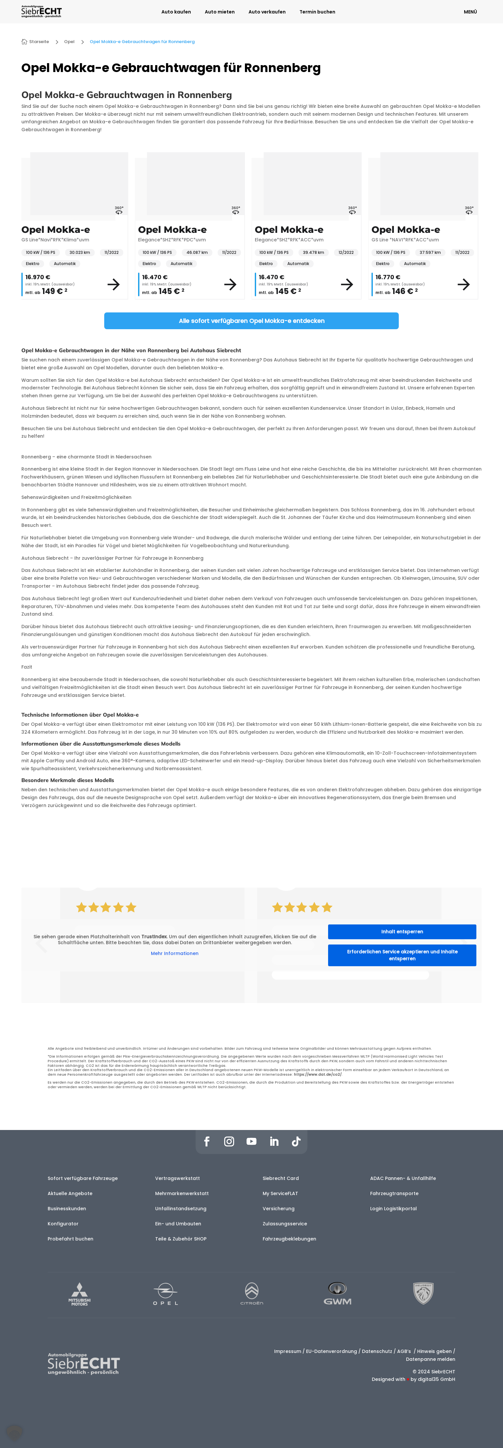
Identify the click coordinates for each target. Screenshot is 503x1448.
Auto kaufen (176, 12)
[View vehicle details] (114, 284)
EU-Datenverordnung (331, 1351)
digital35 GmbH (436, 1379)
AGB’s (404, 1351)
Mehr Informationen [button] (175, 954)
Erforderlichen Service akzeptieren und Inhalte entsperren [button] (402, 955)
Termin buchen (317, 12)
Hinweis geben (434, 1351)
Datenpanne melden (430, 1359)
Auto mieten (220, 12)
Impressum (287, 1351)
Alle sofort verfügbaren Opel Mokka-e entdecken (251, 321)
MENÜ (470, 12)
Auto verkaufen (267, 12)
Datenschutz (377, 1351)
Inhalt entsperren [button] (402, 931)
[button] (14, 1433)
